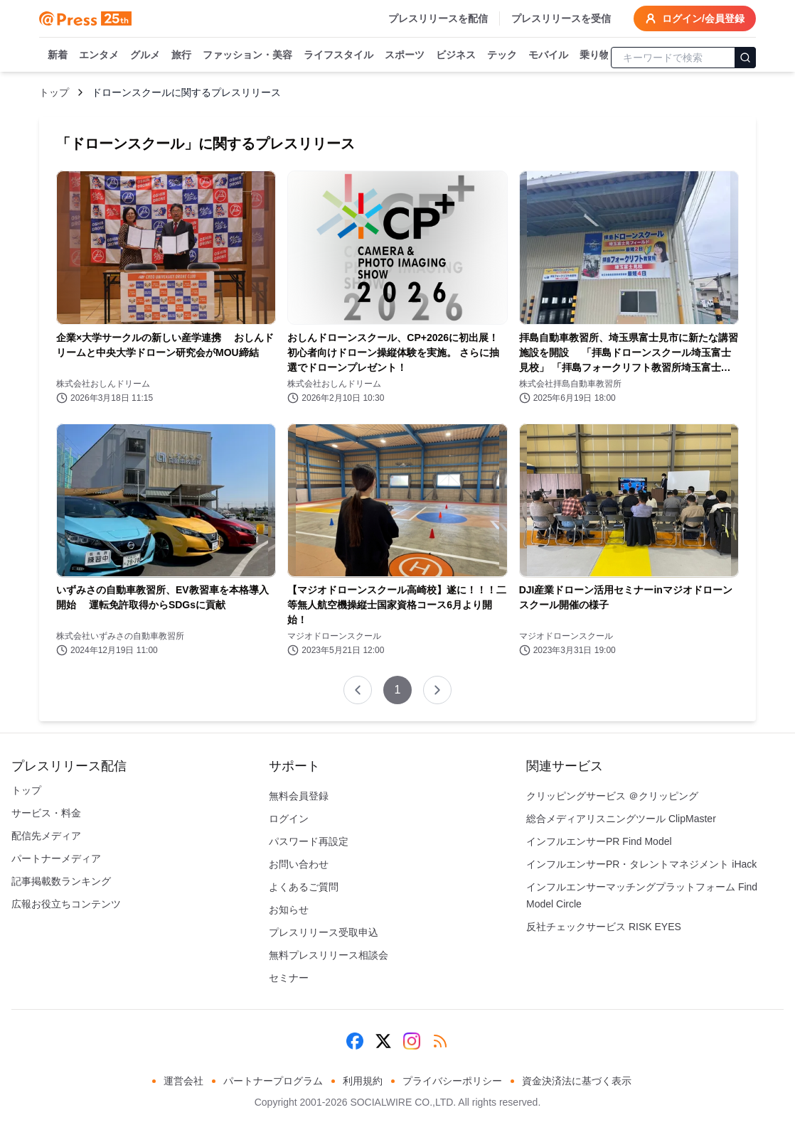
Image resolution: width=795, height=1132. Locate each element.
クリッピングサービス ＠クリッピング (612, 796)
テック (502, 55)
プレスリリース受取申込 (323, 932)
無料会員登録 (299, 796)
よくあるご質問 (303, 887)
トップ (54, 92)
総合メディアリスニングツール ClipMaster (621, 818)
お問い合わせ (299, 864)
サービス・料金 (46, 813)
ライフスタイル (338, 55)
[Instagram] (411, 1041)
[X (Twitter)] (383, 1041)
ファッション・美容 (247, 55)
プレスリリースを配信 (438, 18)
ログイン (289, 818)
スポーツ (405, 55)
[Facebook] (354, 1041)
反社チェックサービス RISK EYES (603, 926)
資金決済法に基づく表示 (576, 1081)
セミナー (289, 977)
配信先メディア (46, 835)
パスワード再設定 (308, 841)
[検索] (745, 57)
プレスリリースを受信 (561, 18)
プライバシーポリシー (452, 1081)
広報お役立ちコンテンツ (66, 904)
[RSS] (440, 1041)
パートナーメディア (56, 858)
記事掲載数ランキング (61, 881)
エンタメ (99, 55)
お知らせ (289, 909)
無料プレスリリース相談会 (328, 955)
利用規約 (363, 1081)
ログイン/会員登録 (695, 18)
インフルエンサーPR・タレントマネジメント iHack (641, 864)
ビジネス (456, 55)
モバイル (548, 55)
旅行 (181, 55)
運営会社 (183, 1081)
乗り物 (594, 55)
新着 (58, 55)
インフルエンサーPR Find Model (599, 841)
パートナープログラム (273, 1081)
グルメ (145, 55)
